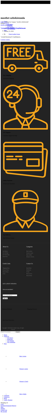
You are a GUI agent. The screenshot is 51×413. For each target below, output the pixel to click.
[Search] (8, 332)
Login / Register (8, 400)
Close (2, 404)
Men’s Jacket (16, 356)
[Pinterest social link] (14, 405)
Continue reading (5, 39)
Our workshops (11, 342)
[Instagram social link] (9, 405)
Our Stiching (10, 340)
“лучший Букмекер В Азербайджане (13, 28)
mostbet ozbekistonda (6, 25)
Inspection (10, 26)
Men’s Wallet (16, 394)
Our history (10, 338)
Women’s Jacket (17, 369)
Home (2, 22)
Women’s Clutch (17, 381)
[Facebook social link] (3, 405)
